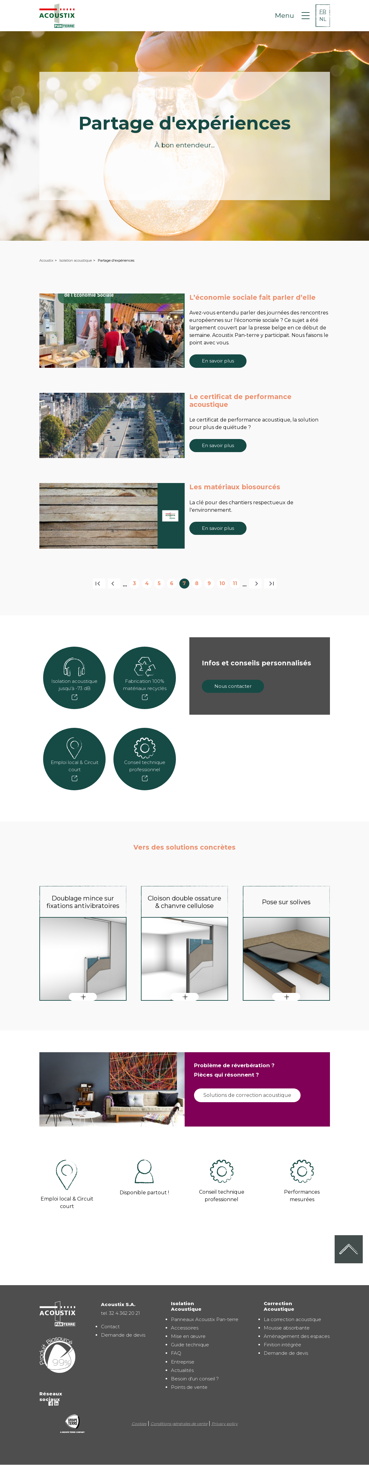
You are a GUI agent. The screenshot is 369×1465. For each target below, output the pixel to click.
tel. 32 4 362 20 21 (120, 1313)
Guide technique (190, 1345)
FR (322, 12)
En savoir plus (218, 361)
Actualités (182, 1370)
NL (322, 19)
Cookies (139, 1423)
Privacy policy (225, 1423)
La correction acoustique (292, 1319)
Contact (110, 1326)
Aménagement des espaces (297, 1336)
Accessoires (184, 1328)
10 (223, 584)
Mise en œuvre (188, 1336)
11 (236, 584)
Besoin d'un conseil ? (195, 1379)
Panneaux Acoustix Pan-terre (204, 1319)
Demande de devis (123, 1335)
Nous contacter (233, 686)
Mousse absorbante (287, 1328)
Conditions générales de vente (179, 1423)
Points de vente (189, 1387)
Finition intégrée (282, 1345)
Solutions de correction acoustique (247, 1095)
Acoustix (46, 260)
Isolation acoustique (75, 260)
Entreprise (182, 1362)
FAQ (176, 1353)
